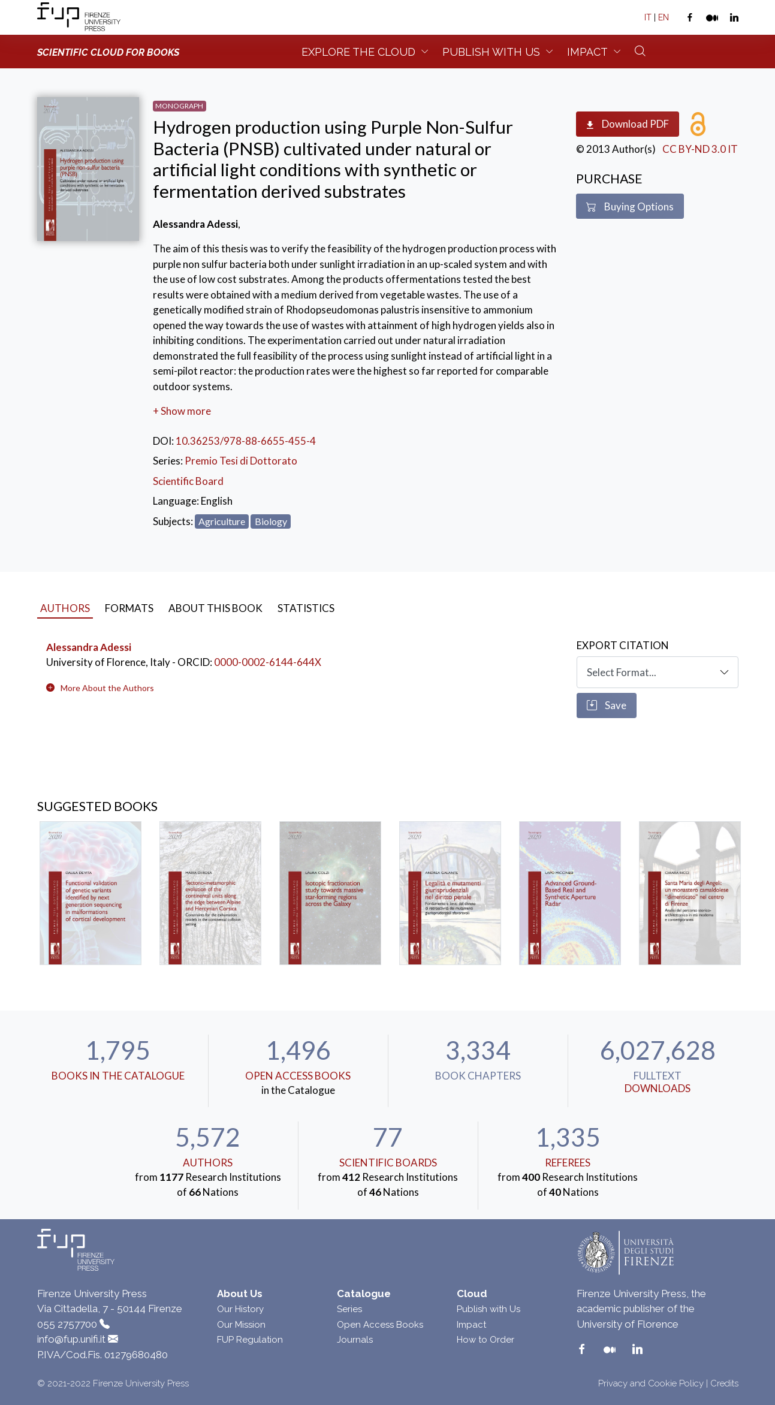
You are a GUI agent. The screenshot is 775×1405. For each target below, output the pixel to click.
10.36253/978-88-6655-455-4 (246, 441)
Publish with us (491, 52)
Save (606, 705)
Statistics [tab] (306, 608)
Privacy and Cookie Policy (651, 1383)
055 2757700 (67, 1324)
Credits (724, 1383)
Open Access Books (298, 1075)
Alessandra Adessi (88, 647)
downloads (657, 1088)
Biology (271, 521)
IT (648, 17)
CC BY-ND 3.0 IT (700, 149)
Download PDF (627, 124)
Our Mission (241, 1324)
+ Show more (182, 411)
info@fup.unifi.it (71, 1339)
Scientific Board (188, 481)
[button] (107, 688)
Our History (240, 1309)
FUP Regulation (250, 1339)
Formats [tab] (129, 608)
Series (349, 1309)
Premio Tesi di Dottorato (241, 460)
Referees (567, 1162)
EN (663, 17)
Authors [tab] (65, 608)
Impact (587, 52)
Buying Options (630, 207)
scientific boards (388, 1162)
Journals (355, 1339)
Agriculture (221, 521)
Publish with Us (488, 1309)
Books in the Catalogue (118, 1075)
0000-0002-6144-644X (267, 662)
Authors (208, 1162)
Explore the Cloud (358, 52)
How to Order (485, 1339)
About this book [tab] (215, 608)
